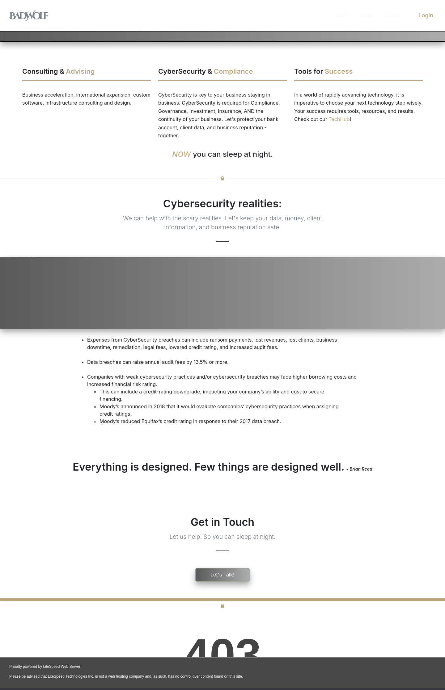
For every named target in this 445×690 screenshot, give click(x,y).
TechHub (339, 119)
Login (426, 15)
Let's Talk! (222, 575)
